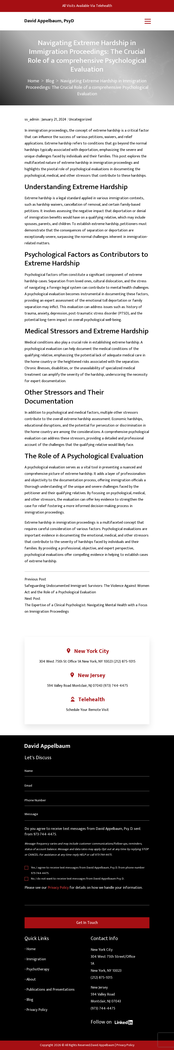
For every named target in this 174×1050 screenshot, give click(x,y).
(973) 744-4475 (115, 686)
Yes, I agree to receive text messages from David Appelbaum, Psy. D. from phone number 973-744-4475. (88, 870)
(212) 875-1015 (124, 661)
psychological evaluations (89, 169)
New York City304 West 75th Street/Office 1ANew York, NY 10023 (113, 960)
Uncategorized (80, 119)
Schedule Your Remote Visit (87, 710)
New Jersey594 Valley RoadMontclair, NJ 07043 (106, 994)
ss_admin (32, 119)
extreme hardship (78, 474)
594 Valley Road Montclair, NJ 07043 (74, 686)
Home (33, 81)
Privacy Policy (58, 888)
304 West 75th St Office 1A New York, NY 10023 (76, 661)
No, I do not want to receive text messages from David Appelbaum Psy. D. (77, 878)
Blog (50, 81)
